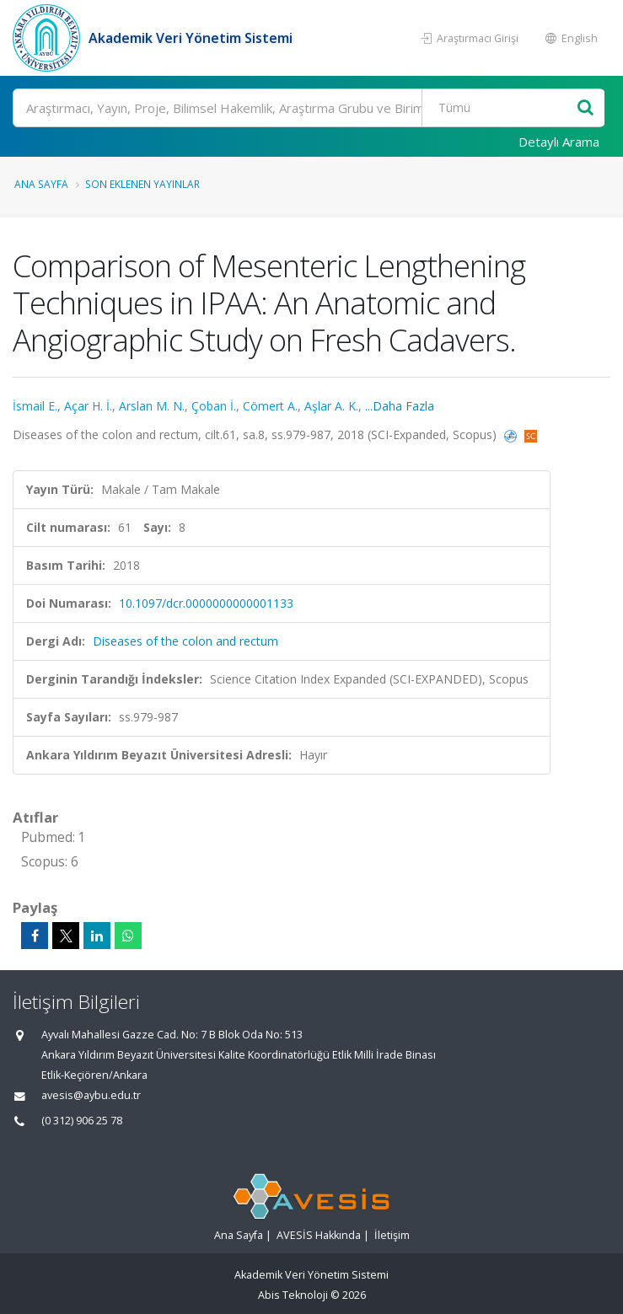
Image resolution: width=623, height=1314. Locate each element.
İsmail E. (35, 406)
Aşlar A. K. (331, 406)
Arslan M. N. (152, 406)
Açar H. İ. (88, 406)
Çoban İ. (213, 406)
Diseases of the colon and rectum (185, 641)
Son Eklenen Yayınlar (142, 183)
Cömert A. (270, 406)
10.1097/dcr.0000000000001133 (206, 603)
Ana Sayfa (41, 183)
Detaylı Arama (558, 141)
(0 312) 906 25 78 (81, 1120)
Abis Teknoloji (293, 1295)
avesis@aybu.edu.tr (91, 1095)
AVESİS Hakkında (319, 1235)
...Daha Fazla (399, 406)
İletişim (392, 1235)
